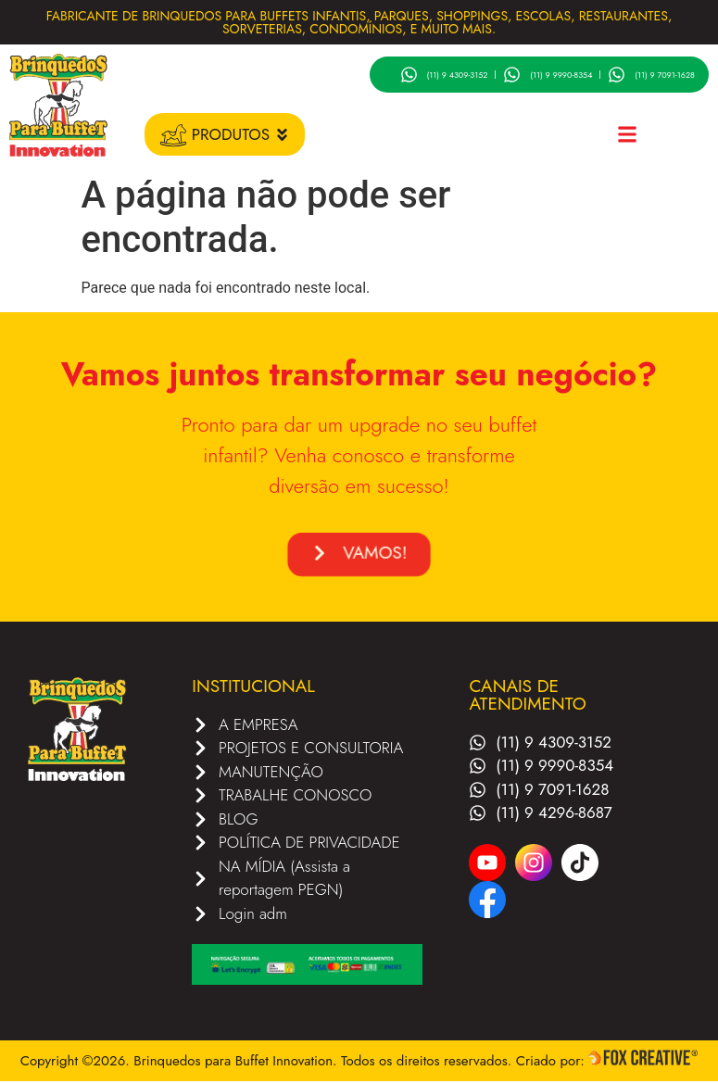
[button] (626, 135)
